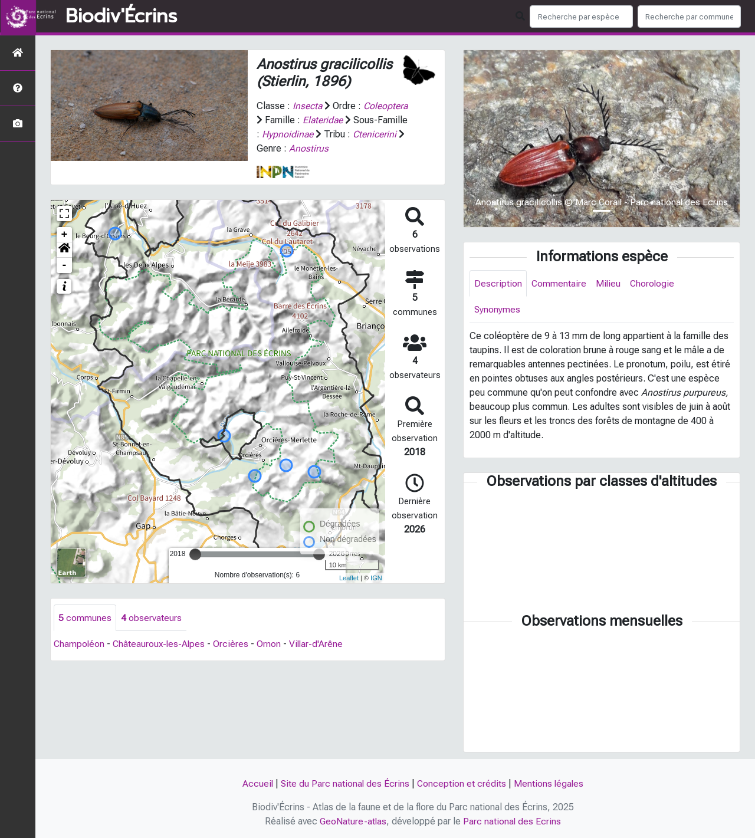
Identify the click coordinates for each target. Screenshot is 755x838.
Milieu (609, 283)
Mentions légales (549, 783)
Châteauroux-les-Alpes (161, 644)
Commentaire (559, 283)
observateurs (151, 617)
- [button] (64, 265)
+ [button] (64, 235)
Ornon (272, 644)
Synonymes (497, 310)
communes (84, 617)
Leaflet (349, 577)
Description (498, 283)
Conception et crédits (462, 783)
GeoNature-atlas (353, 821)
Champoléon (80, 644)
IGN (376, 577)
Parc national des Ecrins (513, 821)
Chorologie (654, 283)
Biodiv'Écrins (121, 16)
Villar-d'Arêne (320, 644)
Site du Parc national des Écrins (344, 783)
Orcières (234, 644)
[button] (64, 250)
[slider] (195, 554)
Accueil (256, 783)
